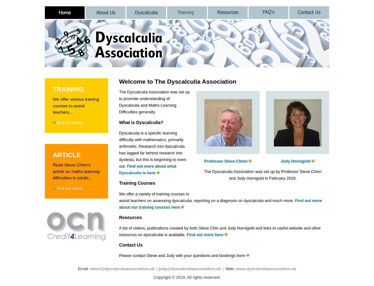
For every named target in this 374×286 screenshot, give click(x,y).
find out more (67, 122)
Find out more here (207, 234)
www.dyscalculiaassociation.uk (266, 268)
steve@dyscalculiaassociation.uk (122, 268)
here (243, 255)
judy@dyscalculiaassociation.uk (190, 268)
